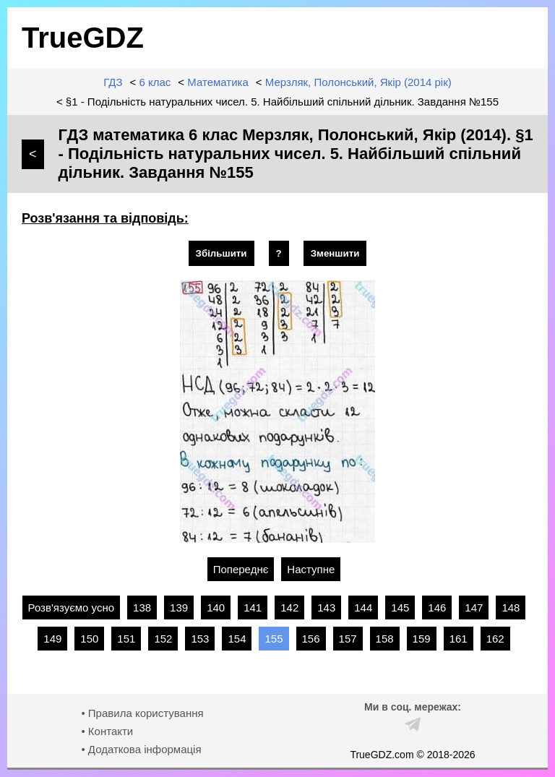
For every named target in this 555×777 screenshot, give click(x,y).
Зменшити (335, 253)
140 (216, 607)
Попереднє (241, 569)
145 (400, 607)
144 (363, 607)
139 (179, 607)
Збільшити (221, 253)
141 (253, 607)
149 (52, 638)
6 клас (155, 82)
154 (237, 638)
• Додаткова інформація (141, 749)
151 (126, 638)
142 (289, 607)
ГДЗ (112, 82)
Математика (218, 82)
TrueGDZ (83, 37)
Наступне (311, 569)
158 (385, 638)
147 (474, 607)
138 (142, 607)
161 (458, 638)
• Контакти (107, 731)
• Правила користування (142, 713)
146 (437, 607)
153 (200, 638)
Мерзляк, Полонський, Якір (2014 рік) (358, 82)
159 (422, 638)
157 (348, 638)
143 (326, 607)
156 (311, 638)
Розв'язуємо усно (71, 607)
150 (89, 638)
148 (511, 607)
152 (163, 638)
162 (495, 638)
